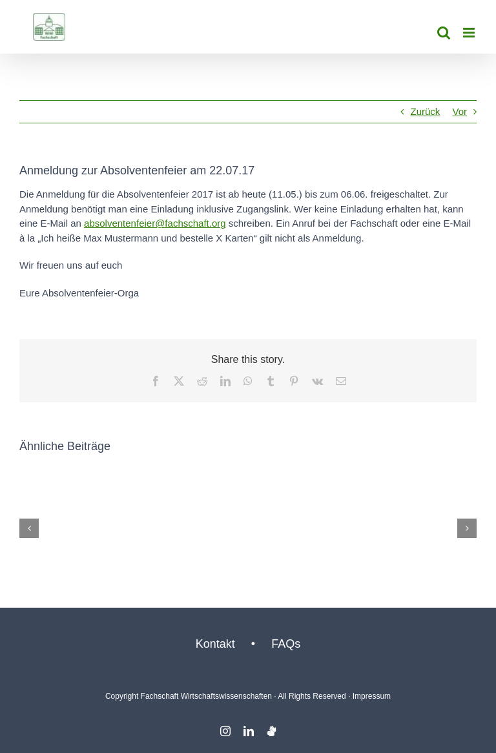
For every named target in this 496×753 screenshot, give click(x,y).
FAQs (285, 643)
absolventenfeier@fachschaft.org (155, 223)
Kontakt (215, 643)
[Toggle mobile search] (443, 32)
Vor (459, 111)
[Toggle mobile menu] (470, 32)
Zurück (425, 111)
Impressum (372, 696)
